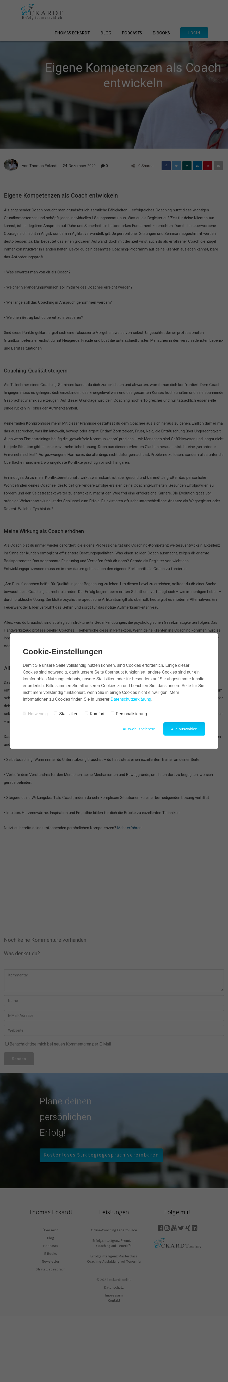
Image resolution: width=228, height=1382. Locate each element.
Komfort (94, 714)
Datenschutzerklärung (131, 699)
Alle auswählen (184, 729)
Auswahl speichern (139, 729)
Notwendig (35, 714)
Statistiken (66, 714)
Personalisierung (129, 714)
